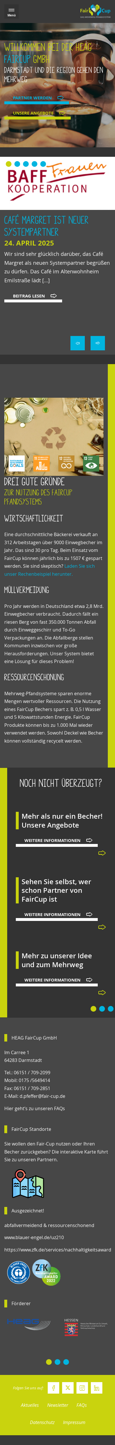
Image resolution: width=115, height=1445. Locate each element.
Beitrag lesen (29, 296)
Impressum (74, 1422)
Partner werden (32, 98)
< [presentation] (77, 343)
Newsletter (57, 1405)
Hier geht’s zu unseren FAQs (34, 1108)
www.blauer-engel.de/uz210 (34, 1237)
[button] (8, 164)
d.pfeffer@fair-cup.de (42, 1096)
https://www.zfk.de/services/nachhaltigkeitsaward (57, 1250)
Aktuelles (30, 1405)
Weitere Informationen (52, 840)
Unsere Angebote (33, 113)
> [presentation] (97, 343)
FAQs (81, 1405)
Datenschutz (42, 1422)
